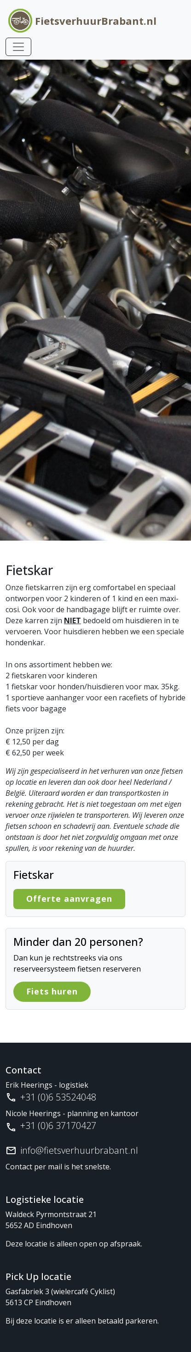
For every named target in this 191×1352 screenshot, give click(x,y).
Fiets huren (52, 991)
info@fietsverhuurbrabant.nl (79, 1150)
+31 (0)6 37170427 (58, 1125)
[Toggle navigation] (18, 47)
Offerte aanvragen (69, 898)
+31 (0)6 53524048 (58, 1097)
